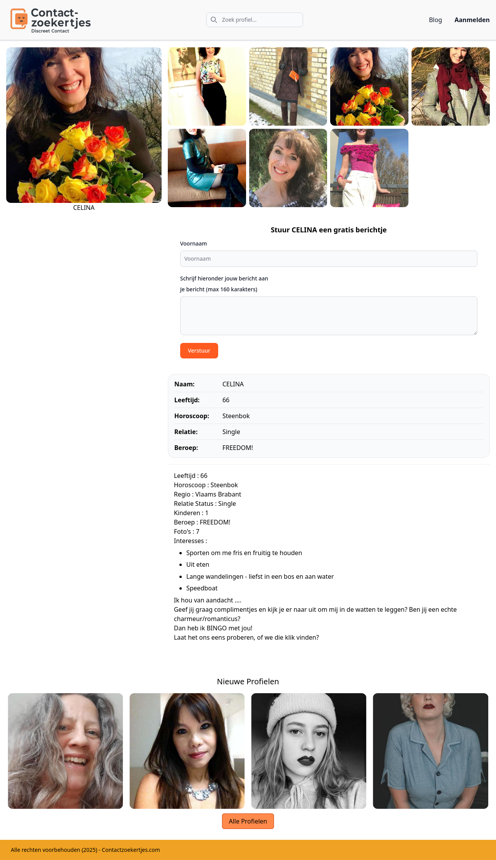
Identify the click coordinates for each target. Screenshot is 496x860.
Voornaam (193, 243)
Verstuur (199, 350)
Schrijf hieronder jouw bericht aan (224, 278)
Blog (435, 20)
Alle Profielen (248, 821)
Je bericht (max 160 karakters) (218, 289)
